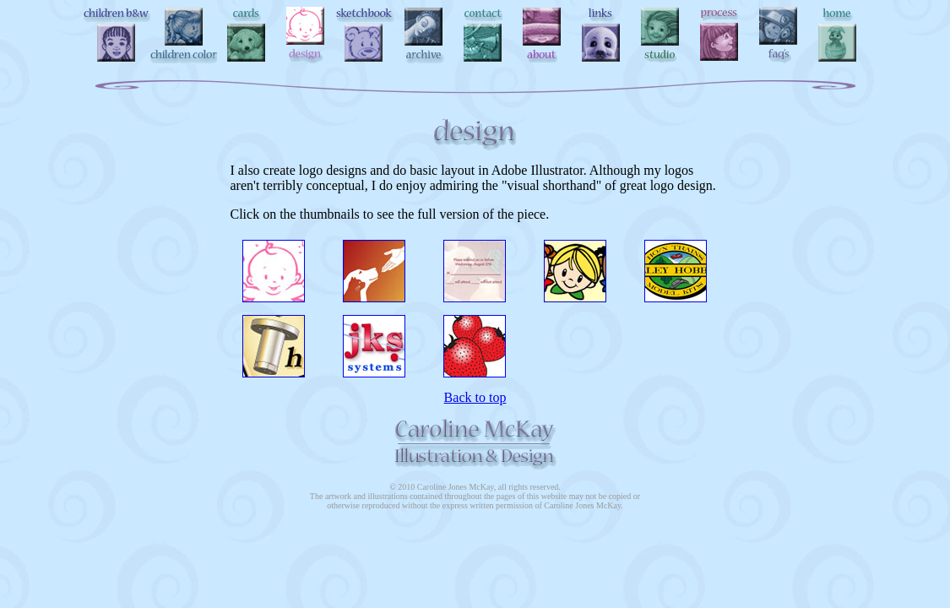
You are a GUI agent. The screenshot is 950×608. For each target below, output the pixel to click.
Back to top (475, 397)
